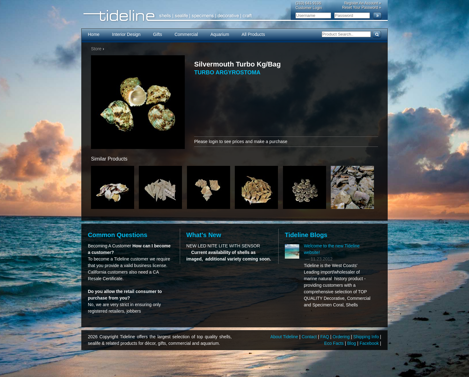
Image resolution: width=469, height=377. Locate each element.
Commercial (186, 34)
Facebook (370, 343)
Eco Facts (334, 343)
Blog (352, 343)
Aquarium (219, 34)
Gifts (157, 34)
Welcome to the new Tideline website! (332, 249)
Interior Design (126, 34)
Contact (310, 336)
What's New (203, 234)
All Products (253, 34)
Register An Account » (362, 3)
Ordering (342, 336)
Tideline (234, 15)
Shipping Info (366, 336)
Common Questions (117, 234)
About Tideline (285, 336)
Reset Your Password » (361, 7)
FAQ (325, 336)
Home (93, 34)
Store (96, 48)
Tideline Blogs (306, 234)
